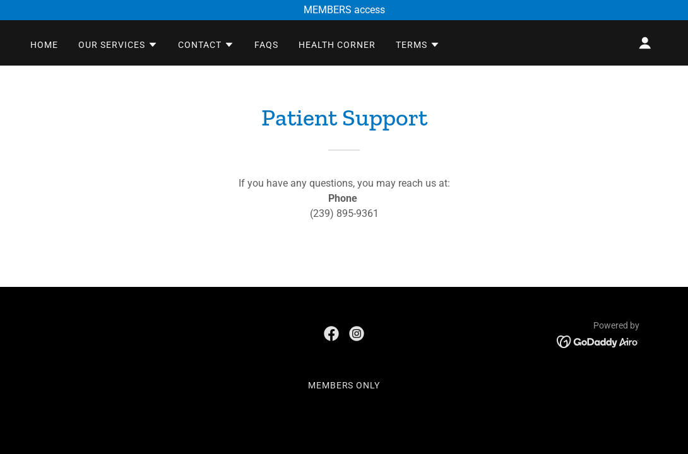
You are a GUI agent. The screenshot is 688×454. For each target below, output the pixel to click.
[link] (331, 333)
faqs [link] (266, 45)
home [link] (44, 45)
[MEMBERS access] (344, 10)
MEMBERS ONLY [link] (344, 385)
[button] (118, 44)
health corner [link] (337, 45)
